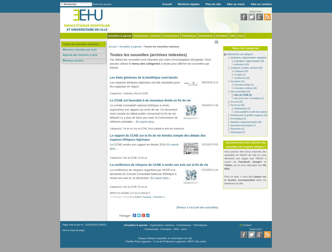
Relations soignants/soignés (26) (246, 122)
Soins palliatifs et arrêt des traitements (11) (254, 112)
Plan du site (213, 4)
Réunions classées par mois (80, 49)
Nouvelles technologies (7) (243, 125)
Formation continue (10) (245, 88)
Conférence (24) (242, 78)
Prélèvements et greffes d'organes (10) (249, 115)
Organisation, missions (147, 36)
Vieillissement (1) (242, 108)
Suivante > (148, 197)
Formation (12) (238, 81)
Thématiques (188, 36)
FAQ (232, 36)
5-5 (140, 197)
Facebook (134, 215)
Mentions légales (189, 4)
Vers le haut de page (73, 230)
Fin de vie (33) (237, 105)
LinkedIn (147, 215)
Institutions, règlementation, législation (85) (251, 57)
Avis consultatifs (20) (240, 91)
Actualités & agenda (119, 36)
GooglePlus (143, 215)
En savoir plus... (146, 121)
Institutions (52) (241, 64)
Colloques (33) (241, 71)
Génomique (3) (238, 132)
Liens (240, 36)
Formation (221, 36)
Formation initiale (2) (244, 84)
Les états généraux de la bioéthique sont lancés (144, 77)
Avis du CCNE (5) (243, 95)
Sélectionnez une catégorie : (240, 54)
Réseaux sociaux (73, 60)
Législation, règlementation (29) (249, 61)
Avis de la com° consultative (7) (249, 98)
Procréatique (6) (238, 118)
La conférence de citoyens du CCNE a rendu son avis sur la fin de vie (159, 164)
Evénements (206, 36)
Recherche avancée (102, 4)
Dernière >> (159, 197)
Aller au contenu (261, 4)
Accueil (167, 4)
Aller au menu (236, 4)
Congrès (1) (240, 74)
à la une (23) (237, 101)
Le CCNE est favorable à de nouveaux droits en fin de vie (150, 100)
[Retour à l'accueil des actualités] (197, 207)
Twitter (139, 215)
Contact (247, 225)
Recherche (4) (237, 128)
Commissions (171, 36)
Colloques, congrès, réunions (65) (247, 67)
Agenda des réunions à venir (80, 55)
